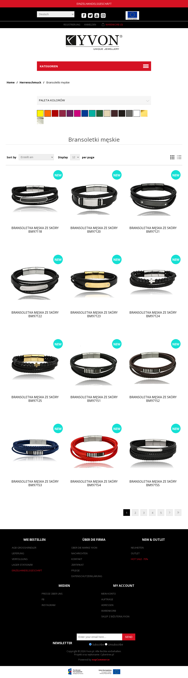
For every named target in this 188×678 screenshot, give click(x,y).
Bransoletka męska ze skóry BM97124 (153, 314)
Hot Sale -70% (139, 559)
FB (43, 599)
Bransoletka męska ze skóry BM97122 (35, 314)
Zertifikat (77, 564)
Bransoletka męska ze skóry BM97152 (153, 399)
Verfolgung (20, 559)
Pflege (75, 570)
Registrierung (72, 24)
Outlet (135, 553)
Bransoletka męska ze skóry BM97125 (35, 399)
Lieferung (18, 553)
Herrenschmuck (30, 82)
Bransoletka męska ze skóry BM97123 (94, 314)
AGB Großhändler (24, 547)
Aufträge (107, 599)
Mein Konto (108, 593)
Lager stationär (22, 564)
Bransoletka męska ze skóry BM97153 (35, 483)
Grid (172, 157)
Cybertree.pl (107, 654)
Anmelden (90, 24)
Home (11, 82)
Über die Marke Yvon (84, 547)
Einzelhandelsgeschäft (94, 4)
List (179, 157)
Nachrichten (79, 553)
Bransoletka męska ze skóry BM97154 (94, 483)
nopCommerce (101, 659)
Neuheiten (137, 547)
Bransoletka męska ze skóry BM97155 (153, 483)
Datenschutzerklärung (86, 576)
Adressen (107, 605)
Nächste (169, 512)
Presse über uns (52, 593)
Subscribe (98, 644)
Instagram (48, 605)
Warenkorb (108, 610)
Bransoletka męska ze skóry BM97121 (153, 229)
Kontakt (76, 559)
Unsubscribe (115, 644)
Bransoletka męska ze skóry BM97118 (35, 229)
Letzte (178, 512)
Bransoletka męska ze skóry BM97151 (94, 399)
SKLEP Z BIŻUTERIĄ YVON (115, 616)
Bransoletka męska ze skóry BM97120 (94, 229)
